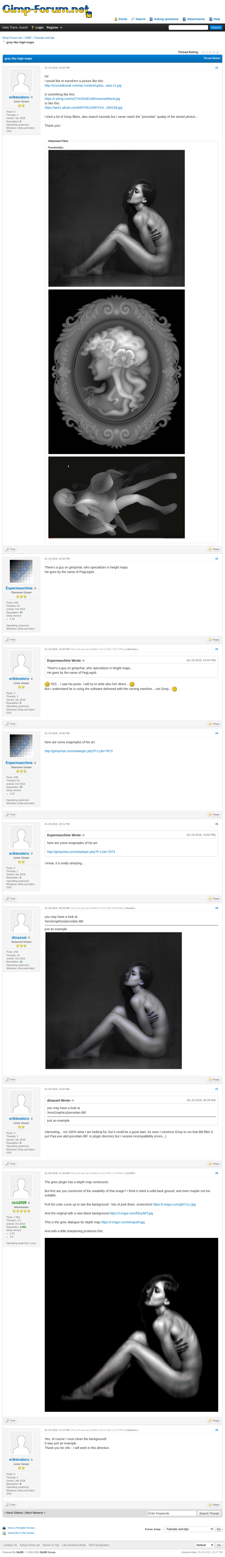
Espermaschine (19, 588)
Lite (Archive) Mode (74, 1545)
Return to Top (51, 1545)
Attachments (196, 19)
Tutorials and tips (44, 37)
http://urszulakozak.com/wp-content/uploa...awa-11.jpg (83, 85)
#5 (216, 824)
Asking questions (166, 19)
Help (217, 19)
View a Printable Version (21, 1527)
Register (52, 27)
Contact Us (10, 1545)
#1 (216, 67)
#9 (216, 1430)
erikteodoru (19, 97)
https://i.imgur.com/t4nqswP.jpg (123, 1222)
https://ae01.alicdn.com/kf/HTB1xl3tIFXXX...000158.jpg (83, 107)
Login (39, 27)
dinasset (19, 938)
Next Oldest (15, 1512)
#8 (216, 1173)
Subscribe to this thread (21, 1532)
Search (140, 19)
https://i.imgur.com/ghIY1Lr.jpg (174, 1204)
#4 (216, 733)
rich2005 (129, 1173)
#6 (216, 908)
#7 (216, 1089)
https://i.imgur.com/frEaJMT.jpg (131, 1213)
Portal (123, 19)
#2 (216, 558)
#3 (216, 649)
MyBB (19, 1552)
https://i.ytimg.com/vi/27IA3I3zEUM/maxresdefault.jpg (82, 99)
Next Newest (34, 1512)
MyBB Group (47, 1552)
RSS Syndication (99, 1545)
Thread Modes (211, 58)
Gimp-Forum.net (12, 37)
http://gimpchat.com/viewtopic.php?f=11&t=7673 (79, 751)
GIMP (28, 37)
